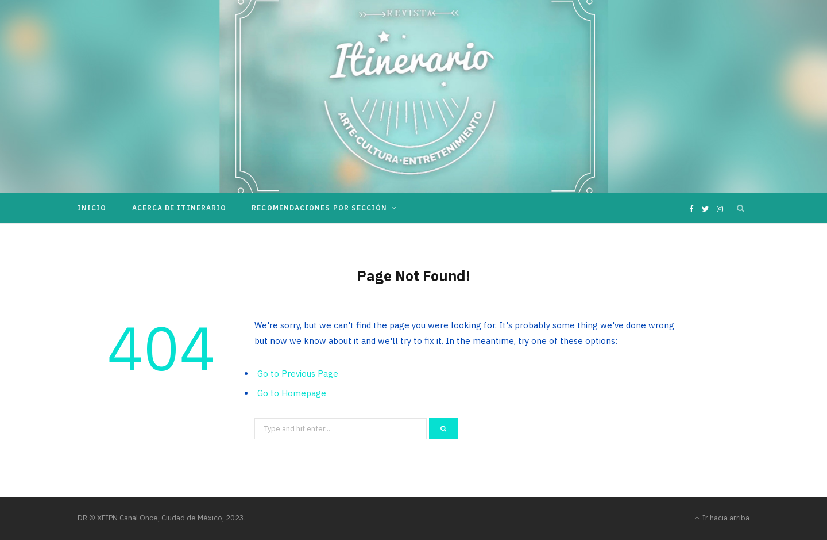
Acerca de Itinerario (179, 208)
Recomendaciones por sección (319, 208)
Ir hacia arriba (721, 518)
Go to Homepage (291, 393)
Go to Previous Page (297, 373)
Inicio (92, 208)
